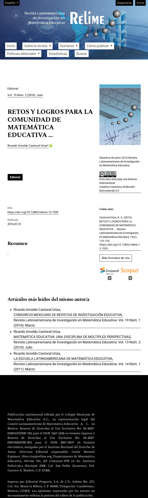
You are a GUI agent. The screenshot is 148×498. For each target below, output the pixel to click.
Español (12, 3)
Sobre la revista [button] (36, 46)
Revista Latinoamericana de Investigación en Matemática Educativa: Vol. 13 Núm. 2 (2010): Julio (77, 344)
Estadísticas (58, 54)
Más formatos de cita (115, 258)
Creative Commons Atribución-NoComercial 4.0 (117, 188)
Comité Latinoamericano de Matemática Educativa (42, 424)
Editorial (15, 177)
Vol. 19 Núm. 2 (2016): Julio (25, 95)
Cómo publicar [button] (98, 46)
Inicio (11, 46)
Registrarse (124, 3)
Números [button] (67, 46)
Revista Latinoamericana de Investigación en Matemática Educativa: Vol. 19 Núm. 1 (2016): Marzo (77, 322)
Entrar (140, 3)
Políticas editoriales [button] (22, 54)
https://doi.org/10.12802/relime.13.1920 (32, 212)
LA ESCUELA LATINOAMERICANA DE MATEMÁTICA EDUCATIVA (63, 359)
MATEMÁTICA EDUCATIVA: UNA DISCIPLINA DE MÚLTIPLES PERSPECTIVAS (72, 337)
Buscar (81, 54)
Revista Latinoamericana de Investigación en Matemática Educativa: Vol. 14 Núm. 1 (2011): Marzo (77, 366)
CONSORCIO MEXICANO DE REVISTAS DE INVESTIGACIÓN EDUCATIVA (68, 315)
